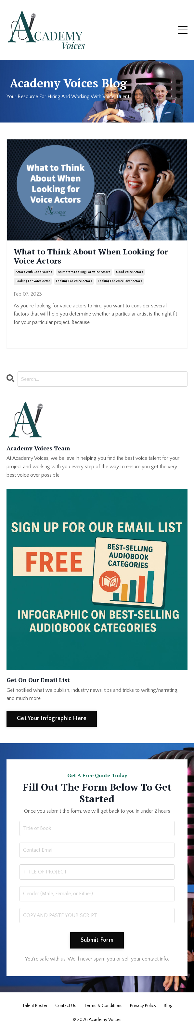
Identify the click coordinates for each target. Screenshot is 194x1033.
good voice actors (129, 272)
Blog (168, 1005)
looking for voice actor (33, 281)
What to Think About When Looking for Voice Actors (91, 256)
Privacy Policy (143, 1005)
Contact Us (65, 1005)
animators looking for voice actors (84, 272)
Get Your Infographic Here (51, 718)
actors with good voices (34, 272)
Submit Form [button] (97, 940)
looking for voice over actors (120, 281)
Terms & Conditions (103, 1005)
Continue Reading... (34, 334)
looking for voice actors (74, 281)
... (103, 322)
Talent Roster (35, 1005)
